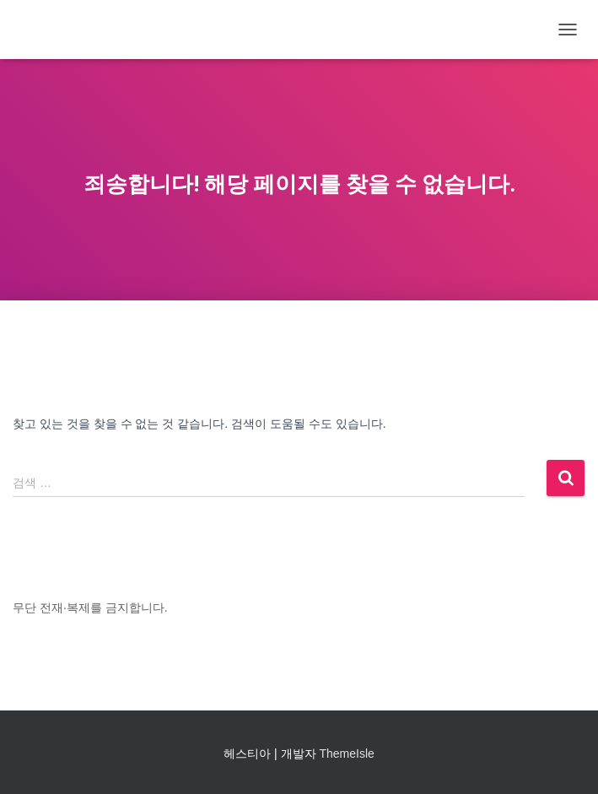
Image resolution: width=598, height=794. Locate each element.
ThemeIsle (346, 753)
